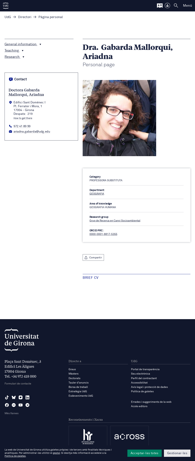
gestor (56, 453)
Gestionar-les (177, 453)
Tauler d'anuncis (79, 382)
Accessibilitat (139, 382)
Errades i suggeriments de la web (151, 402)
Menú (187, 5)
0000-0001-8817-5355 (103, 234)
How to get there (23, 118)
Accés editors (139, 406)
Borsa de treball (78, 387)
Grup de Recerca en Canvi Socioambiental (115, 220)
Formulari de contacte (18, 383)
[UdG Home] (5, 5)
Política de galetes (142, 391)
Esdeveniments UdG (81, 396)
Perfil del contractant (144, 378)
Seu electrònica (140, 373)
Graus (72, 369)
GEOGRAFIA (97, 194)
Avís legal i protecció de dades (149, 387)
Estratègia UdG (78, 391)
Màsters (73, 373)
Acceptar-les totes (144, 453)
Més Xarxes (11, 413)
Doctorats (74, 378)
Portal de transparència (145, 369)
